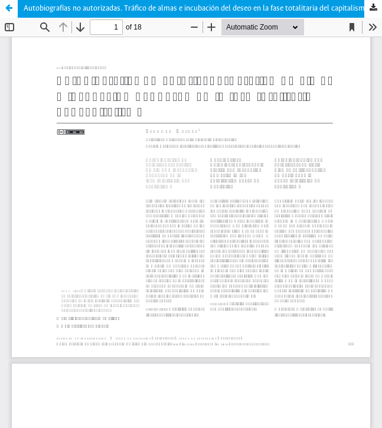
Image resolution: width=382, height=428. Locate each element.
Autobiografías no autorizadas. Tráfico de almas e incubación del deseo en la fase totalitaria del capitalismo (196, 8)
